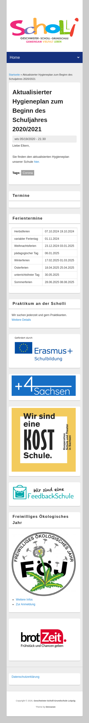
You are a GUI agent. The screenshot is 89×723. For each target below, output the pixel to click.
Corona (28, 173)
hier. (37, 161)
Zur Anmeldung (25, 604)
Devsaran (51, 707)
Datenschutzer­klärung (25, 676)
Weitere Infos (24, 599)
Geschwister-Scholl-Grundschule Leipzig (54, 701)
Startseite (14, 74)
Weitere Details (21, 319)
